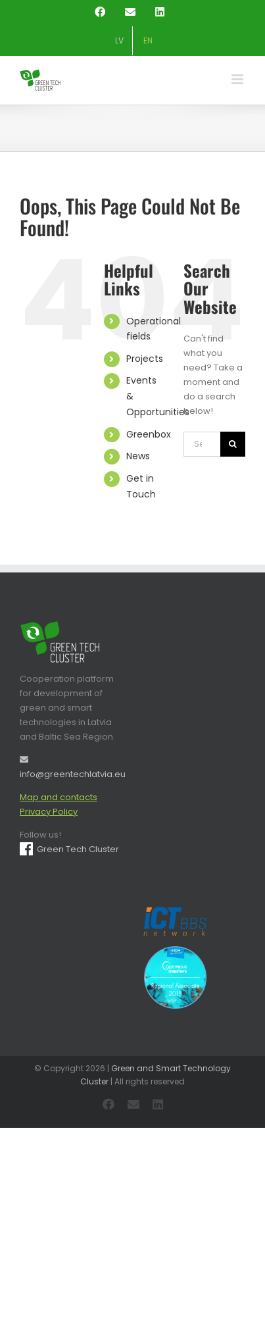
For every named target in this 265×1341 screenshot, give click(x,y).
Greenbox (148, 434)
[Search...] (201, 444)
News (138, 456)
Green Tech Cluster (69, 849)
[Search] (232, 444)
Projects (144, 358)
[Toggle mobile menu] (238, 79)
